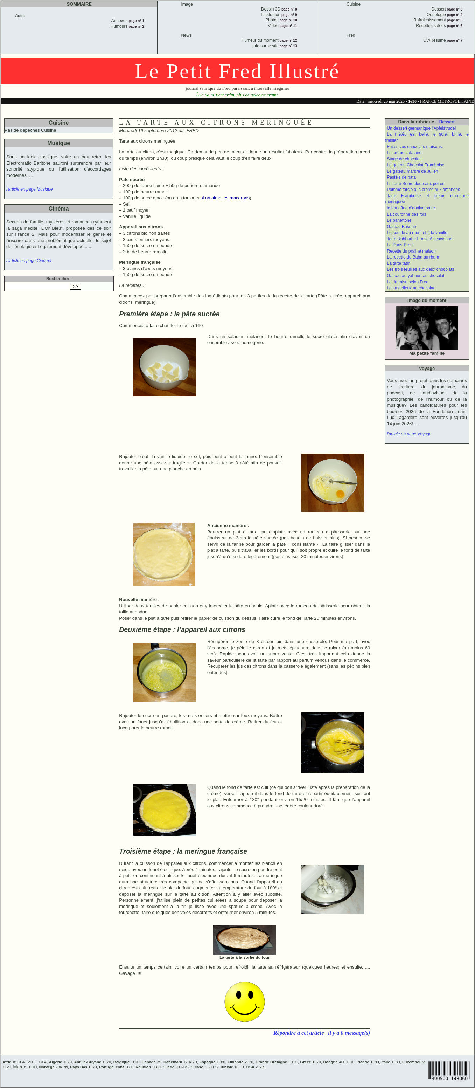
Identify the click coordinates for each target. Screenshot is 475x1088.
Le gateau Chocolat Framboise (415, 165)
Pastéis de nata (401, 177)
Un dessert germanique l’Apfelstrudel (421, 128)
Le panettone (399, 220)
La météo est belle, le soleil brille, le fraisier (427, 137)
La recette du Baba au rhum (413, 257)
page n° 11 (288, 26)
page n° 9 (288, 15)
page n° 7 (454, 40)
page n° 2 (135, 26)
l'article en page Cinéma (28, 260)
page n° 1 (135, 21)
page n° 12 (288, 40)
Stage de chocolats (404, 159)
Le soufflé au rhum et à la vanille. (417, 232)
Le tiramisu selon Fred (407, 282)
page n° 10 (288, 20)
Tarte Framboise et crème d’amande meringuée (427, 199)
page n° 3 (454, 9)
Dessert (447, 121)
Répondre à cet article (299, 1033)
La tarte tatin (398, 263)
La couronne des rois (406, 214)
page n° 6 (454, 26)
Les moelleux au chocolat (410, 287)
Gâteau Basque (401, 226)
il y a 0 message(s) (349, 1033)
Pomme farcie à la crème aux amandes (423, 189)
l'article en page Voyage (409, 434)
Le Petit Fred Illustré (237, 71)
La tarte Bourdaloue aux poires (415, 183)
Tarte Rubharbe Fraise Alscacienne (419, 238)
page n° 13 (288, 46)
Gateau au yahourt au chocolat (415, 275)
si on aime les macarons (225, 197)
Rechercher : (59, 278)
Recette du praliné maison (411, 251)
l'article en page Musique (29, 189)
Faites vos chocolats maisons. (415, 146)
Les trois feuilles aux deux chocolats (420, 269)
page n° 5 (454, 20)
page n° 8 (288, 9)
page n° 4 (454, 15)
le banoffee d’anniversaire (411, 208)
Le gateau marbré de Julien (412, 171)
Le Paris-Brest (400, 244)
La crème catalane (404, 152)
